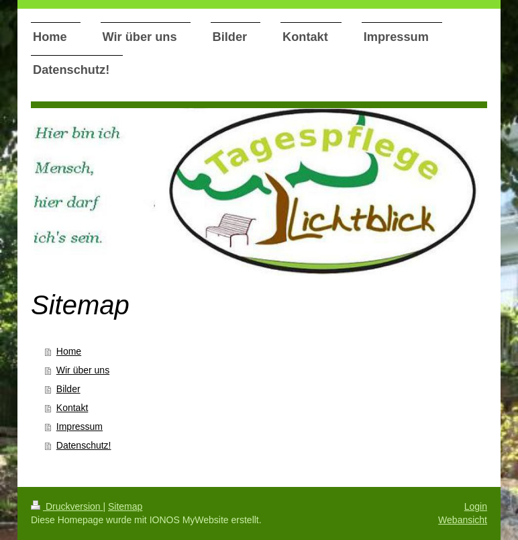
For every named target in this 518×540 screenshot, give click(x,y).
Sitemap (125, 506)
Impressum (79, 426)
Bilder (68, 389)
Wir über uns (82, 370)
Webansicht (462, 519)
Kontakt (72, 407)
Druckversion (67, 506)
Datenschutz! (83, 445)
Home (68, 351)
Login (475, 506)
